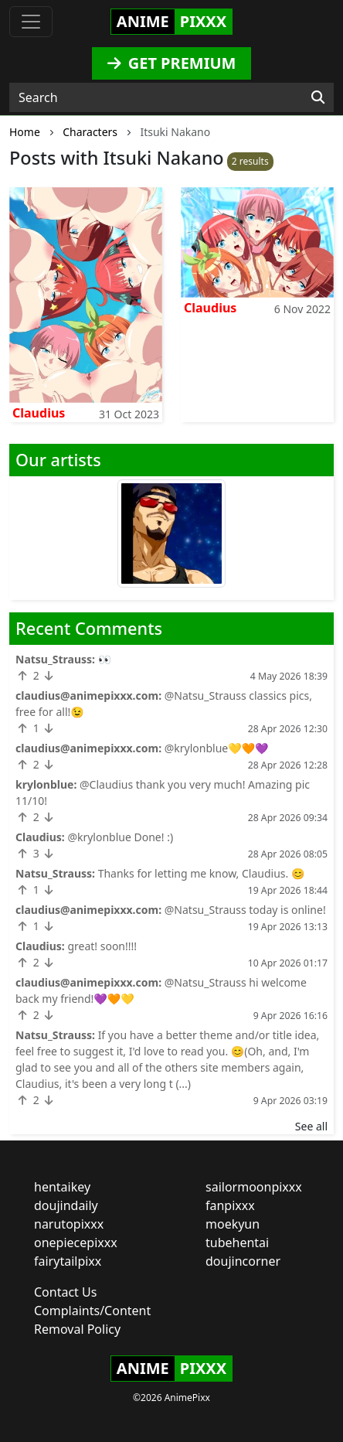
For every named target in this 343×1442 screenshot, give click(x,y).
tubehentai (237, 1242)
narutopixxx (69, 1223)
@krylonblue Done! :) (120, 837)
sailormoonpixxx (253, 1186)
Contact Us (65, 1292)
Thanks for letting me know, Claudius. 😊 (201, 873)
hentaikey (62, 1186)
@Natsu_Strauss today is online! (245, 909)
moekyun (232, 1223)
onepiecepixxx (75, 1242)
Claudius (38, 412)
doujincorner (242, 1261)
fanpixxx (230, 1205)
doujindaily (66, 1205)
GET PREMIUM (171, 63)
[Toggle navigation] (31, 21)
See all (311, 1126)
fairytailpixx (67, 1261)
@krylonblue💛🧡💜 (217, 748)
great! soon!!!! (102, 946)
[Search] (318, 97)
